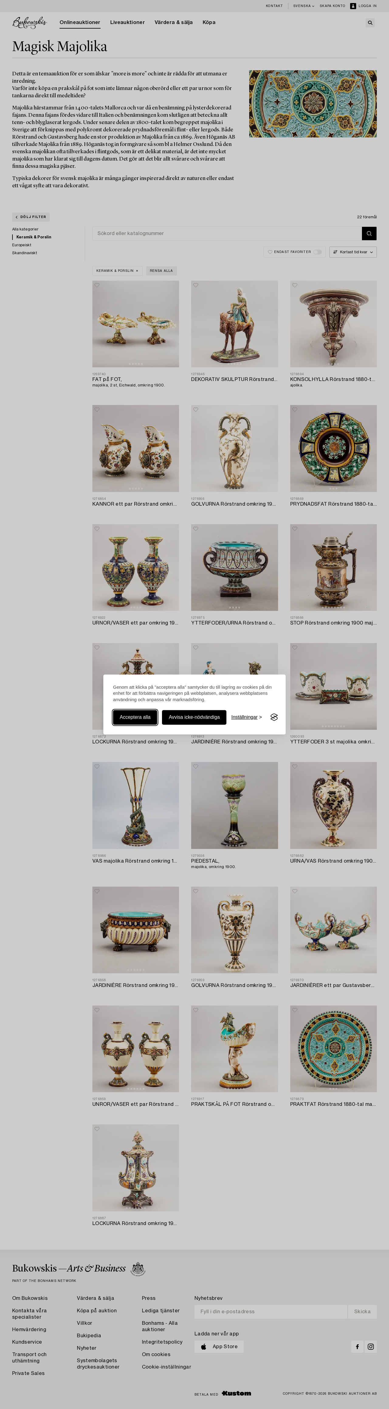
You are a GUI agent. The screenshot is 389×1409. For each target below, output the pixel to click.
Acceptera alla (135, 717)
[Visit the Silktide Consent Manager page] (274, 717)
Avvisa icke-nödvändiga (194, 717)
